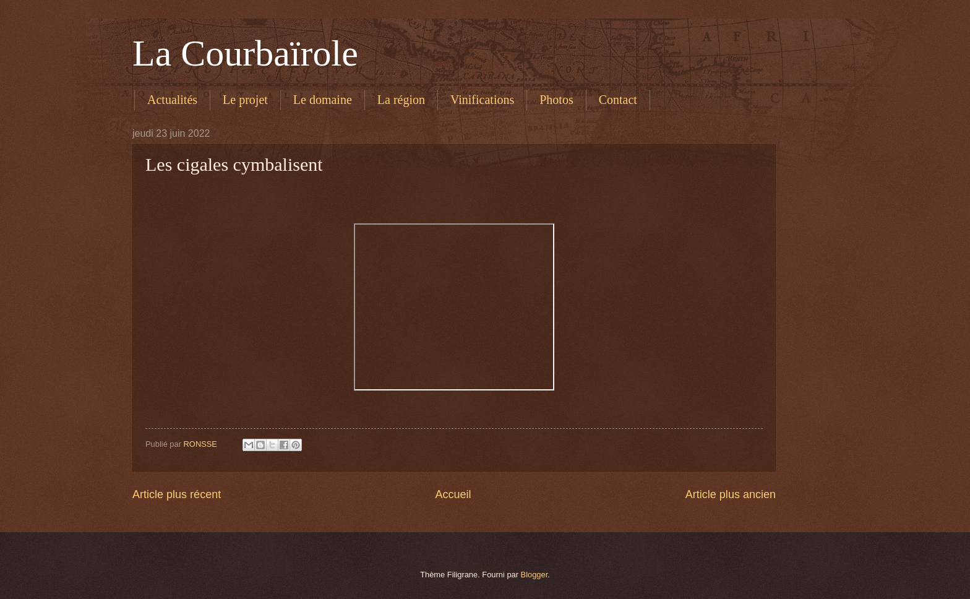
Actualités (172, 99)
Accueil (453, 494)
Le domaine (322, 99)
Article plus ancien (730, 494)
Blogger (534, 574)
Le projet (245, 99)
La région (401, 99)
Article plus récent (176, 494)
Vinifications (482, 99)
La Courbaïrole (245, 53)
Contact (618, 99)
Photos (556, 99)
